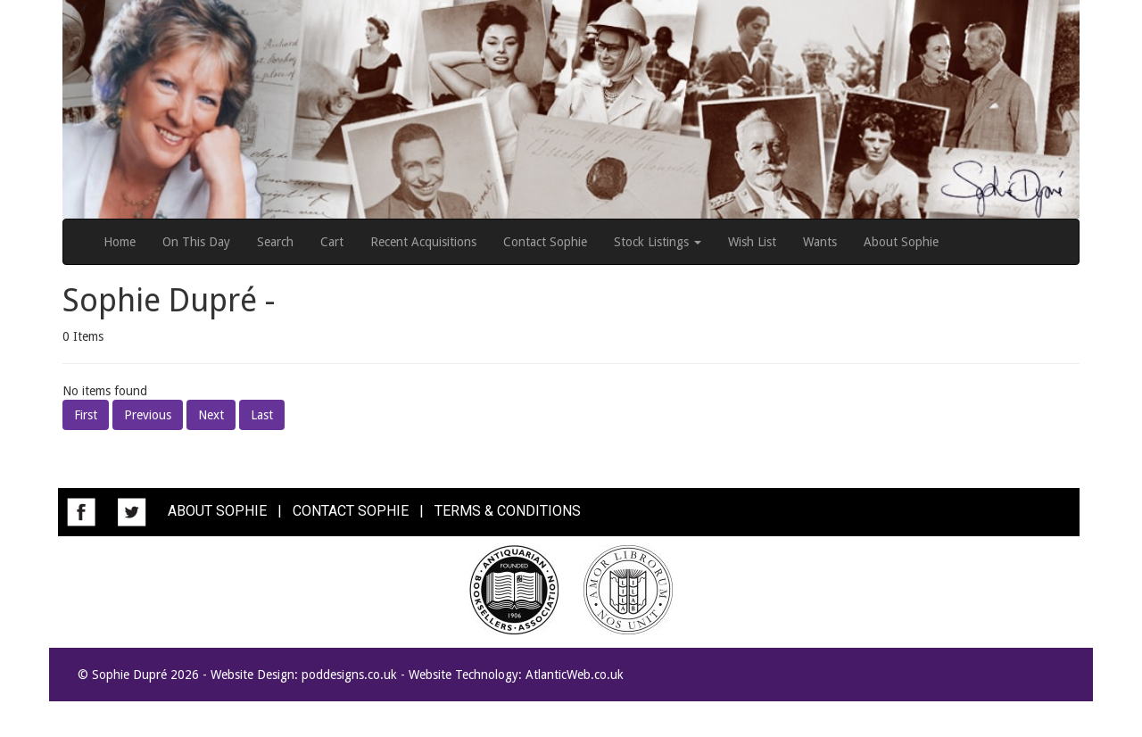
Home (119, 242)
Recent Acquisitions (423, 242)
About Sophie (901, 242)
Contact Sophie (545, 242)
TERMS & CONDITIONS (507, 510)
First (85, 415)
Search (275, 242)
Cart (331, 242)
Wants (820, 242)
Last (262, 415)
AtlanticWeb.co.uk (574, 674)
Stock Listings (657, 242)
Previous (147, 415)
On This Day (196, 242)
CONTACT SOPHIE (351, 510)
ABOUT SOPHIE (217, 510)
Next (211, 415)
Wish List (752, 242)
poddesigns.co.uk (349, 674)
